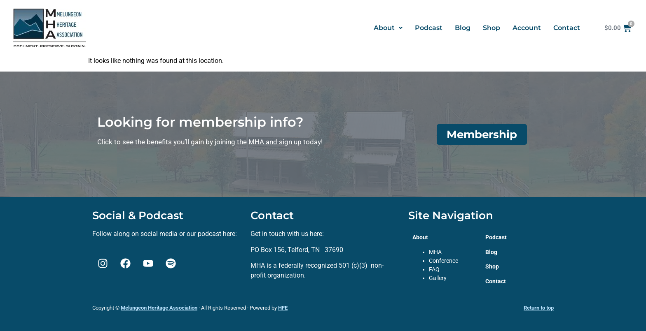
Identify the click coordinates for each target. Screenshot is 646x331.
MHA (435, 252)
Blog (462, 28)
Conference (443, 260)
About (388, 28)
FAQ (434, 269)
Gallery (438, 278)
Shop (491, 28)
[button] (388, 28)
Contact (566, 28)
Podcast (428, 28)
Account (527, 28)
